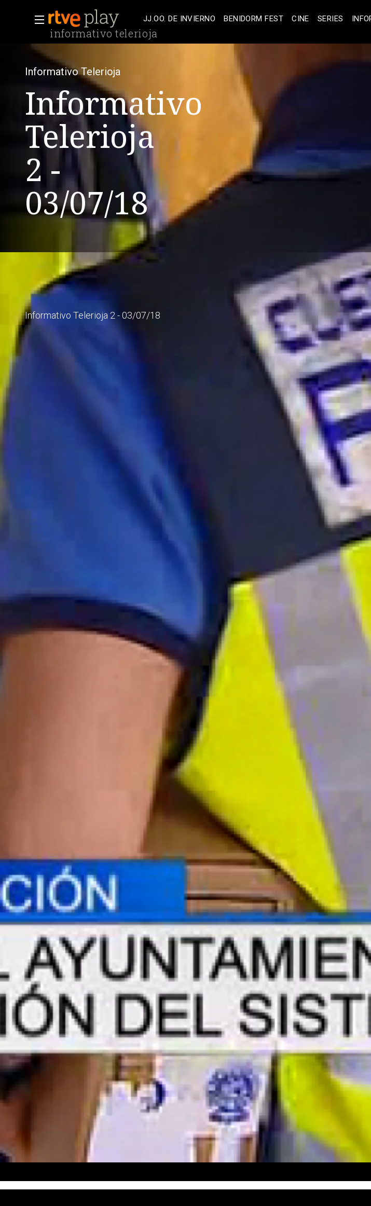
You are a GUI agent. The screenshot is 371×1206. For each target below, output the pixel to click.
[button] (36, 19)
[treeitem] (179, 18)
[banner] (93, 18)
